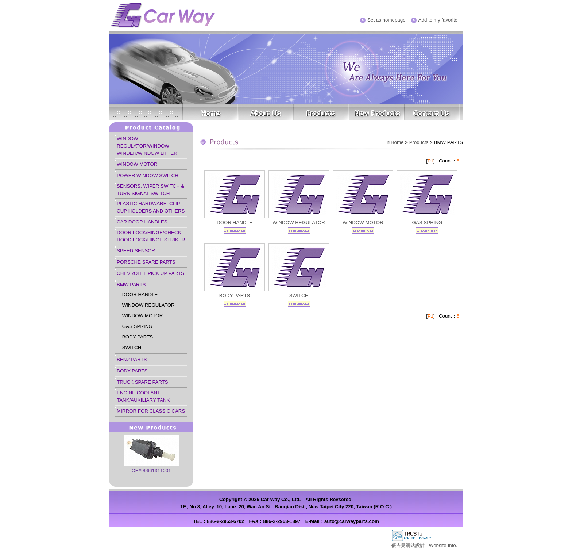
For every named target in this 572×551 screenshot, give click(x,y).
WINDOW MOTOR (137, 164)
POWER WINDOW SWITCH (147, 175)
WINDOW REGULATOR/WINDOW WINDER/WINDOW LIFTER (147, 146)
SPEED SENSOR (136, 250)
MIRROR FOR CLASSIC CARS (151, 411)
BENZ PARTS (132, 359)
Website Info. (443, 545)
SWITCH (132, 347)
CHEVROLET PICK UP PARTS (150, 273)
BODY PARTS (137, 337)
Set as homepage (386, 20)
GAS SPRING (137, 326)
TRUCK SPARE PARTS (142, 382)
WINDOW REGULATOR (148, 305)
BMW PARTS (131, 284)
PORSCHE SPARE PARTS (146, 262)
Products (419, 142)
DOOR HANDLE (140, 294)
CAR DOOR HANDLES (142, 222)
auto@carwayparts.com (351, 521)
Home (397, 142)
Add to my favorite (437, 20)
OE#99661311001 (151, 470)
